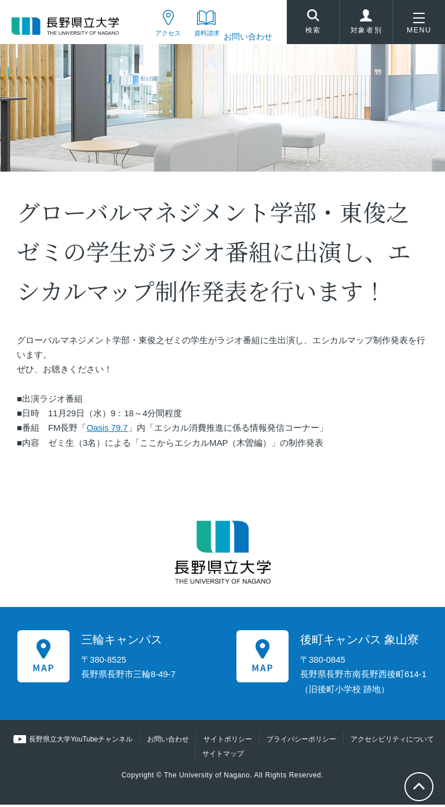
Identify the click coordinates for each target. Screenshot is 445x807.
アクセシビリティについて (392, 741)
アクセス (153, 36)
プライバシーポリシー (301, 741)
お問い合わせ (248, 36)
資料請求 (200, 36)
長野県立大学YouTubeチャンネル (81, 741)
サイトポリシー (227, 741)
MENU (419, 25)
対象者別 (366, 25)
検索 (312, 23)
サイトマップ (223, 756)
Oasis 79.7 (106, 430)
